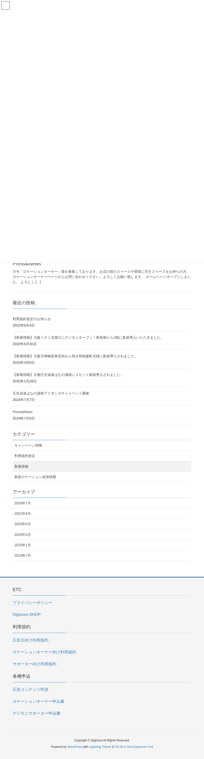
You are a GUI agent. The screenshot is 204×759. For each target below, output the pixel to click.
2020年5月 (22, 524)
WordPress (74, 747)
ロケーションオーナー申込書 (38, 701)
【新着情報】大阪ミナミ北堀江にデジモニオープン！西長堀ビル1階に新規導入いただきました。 (88, 337)
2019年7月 (22, 555)
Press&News (27, 263)
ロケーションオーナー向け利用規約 (44, 652)
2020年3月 (22, 535)
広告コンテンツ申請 (30, 689)
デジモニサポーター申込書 (36, 713)
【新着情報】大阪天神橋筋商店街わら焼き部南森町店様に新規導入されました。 (75, 356)
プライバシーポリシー (32, 603)
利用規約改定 (24, 456)
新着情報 (21, 466)
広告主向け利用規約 (30, 640)
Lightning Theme (100, 747)
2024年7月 (22, 503)
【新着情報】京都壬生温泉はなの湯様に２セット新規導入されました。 (68, 375)
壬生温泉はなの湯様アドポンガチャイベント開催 (51, 393)
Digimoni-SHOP (27, 614)
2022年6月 (22, 514)
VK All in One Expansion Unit (134, 747)
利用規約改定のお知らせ (32, 319)
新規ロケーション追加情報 (35, 477)
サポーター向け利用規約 (34, 664)
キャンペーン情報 (28, 445)
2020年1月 (22, 545)
